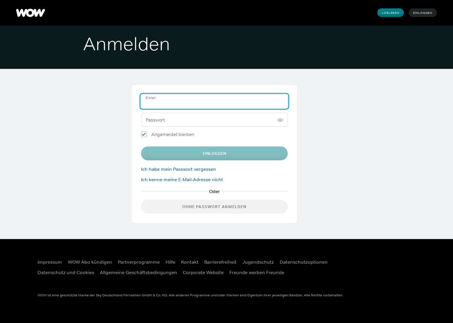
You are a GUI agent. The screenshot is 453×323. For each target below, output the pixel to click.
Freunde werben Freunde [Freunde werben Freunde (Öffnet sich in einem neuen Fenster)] (256, 272)
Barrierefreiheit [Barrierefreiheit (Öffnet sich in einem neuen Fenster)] (220, 262)
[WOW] (30, 12)
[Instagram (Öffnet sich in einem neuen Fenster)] (403, 258)
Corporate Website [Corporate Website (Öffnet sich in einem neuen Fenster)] (203, 272)
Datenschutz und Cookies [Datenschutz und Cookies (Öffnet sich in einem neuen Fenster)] (66, 272)
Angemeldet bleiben (172, 134)
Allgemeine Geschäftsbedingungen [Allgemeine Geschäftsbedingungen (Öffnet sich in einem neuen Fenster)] (138, 272)
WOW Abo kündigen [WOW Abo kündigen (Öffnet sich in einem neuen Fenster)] (90, 262)
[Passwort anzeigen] (280, 120)
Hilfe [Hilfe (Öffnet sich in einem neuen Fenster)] (170, 262)
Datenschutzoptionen (304, 262)
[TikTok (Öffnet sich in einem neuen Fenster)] (403, 274)
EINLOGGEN (214, 153)
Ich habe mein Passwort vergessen (178, 169)
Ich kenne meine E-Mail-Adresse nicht (182, 179)
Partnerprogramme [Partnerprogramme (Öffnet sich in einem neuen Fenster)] (139, 262)
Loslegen (390, 13)
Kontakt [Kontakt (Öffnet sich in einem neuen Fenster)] (189, 262)
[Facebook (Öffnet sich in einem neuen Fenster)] (388, 258)
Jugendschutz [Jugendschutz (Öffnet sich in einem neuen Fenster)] (258, 262)
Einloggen (422, 13)
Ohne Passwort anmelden (214, 206)
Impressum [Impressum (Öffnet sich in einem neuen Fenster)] (50, 262)
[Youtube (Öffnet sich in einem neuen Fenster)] (388, 274)
